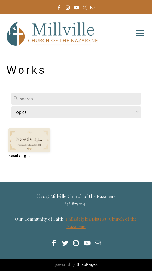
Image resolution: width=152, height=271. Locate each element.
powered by (76, 264)
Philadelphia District (86, 219)
